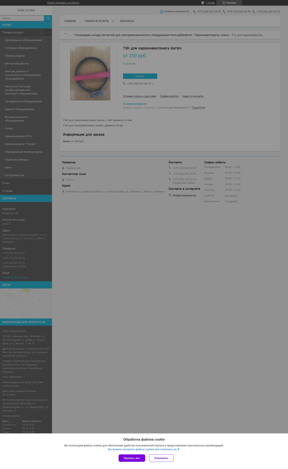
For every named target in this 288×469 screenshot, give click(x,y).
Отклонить (161, 458)
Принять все (132, 458)
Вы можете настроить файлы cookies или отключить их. (142, 449)
